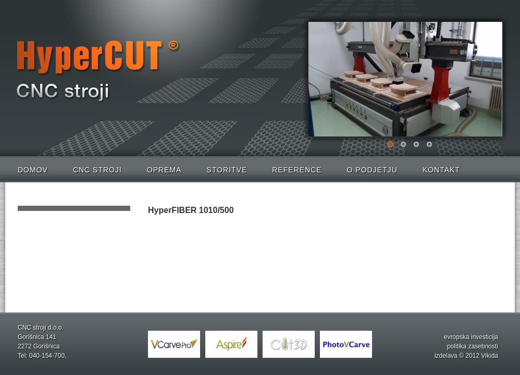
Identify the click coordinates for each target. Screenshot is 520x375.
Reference (296, 170)
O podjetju (372, 170)
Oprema (164, 170)
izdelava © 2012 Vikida (466, 355)
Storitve (227, 170)
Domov (33, 170)
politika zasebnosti (472, 346)
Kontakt (441, 170)
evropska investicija (471, 337)
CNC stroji (97, 170)
